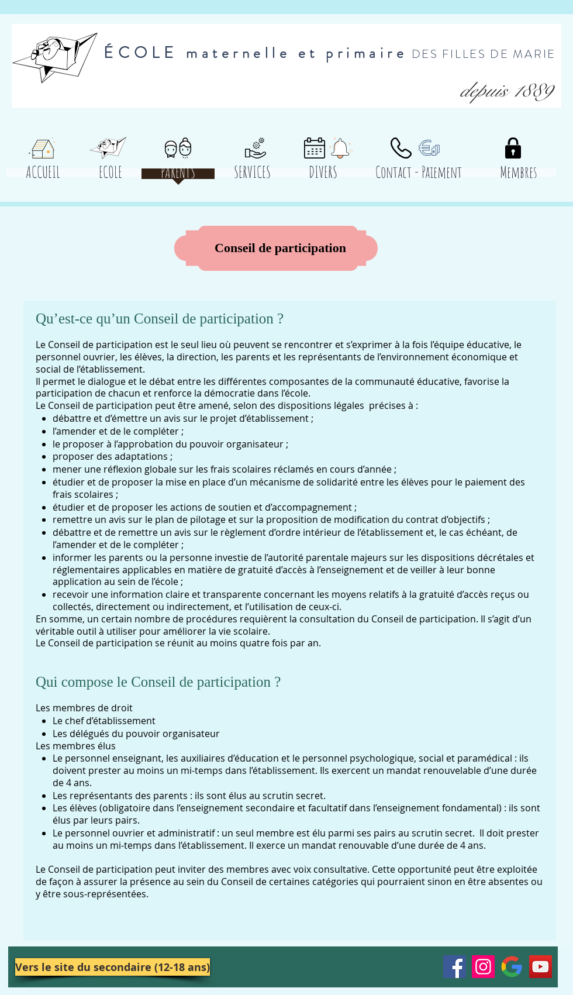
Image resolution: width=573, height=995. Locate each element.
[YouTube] (540, 966)
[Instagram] (483, 966)
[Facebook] (454, 966)
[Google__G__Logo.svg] (511, 966)
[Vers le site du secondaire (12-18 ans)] (112, 967)
